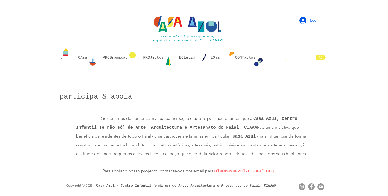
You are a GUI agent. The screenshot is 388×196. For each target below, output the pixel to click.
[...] (320, 57)
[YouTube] (320, 186)
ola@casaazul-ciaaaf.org (244, 171)
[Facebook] (311, 186)
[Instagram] (302, 186)
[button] (82, 58)
